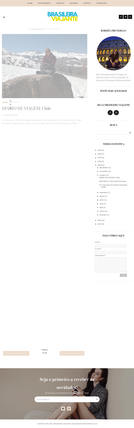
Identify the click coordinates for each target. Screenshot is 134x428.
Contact (87, 3)
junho (101, 200)
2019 (99, 150)
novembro (103, 171)
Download (102, 3)
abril (101, 207)
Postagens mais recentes (16, 353)
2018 (99, 154)
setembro (103, 192)
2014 (99, 220)
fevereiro (103, 215)
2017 (99, 158)
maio (101, 204)
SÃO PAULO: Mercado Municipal (112, 181)
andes (4, 101)
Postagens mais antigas (72, 353)
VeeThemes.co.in (90, 424)
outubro (102, 175)
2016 (99, 161)
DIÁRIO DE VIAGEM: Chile (26, 107)
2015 (99, 165)
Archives (74, 3)
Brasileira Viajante (37, 28)
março (102, 211)
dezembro (103, 168)
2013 (99, 224)
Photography (44, 3)
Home (29, 3)
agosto (102, 196)
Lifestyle (60, 3)
